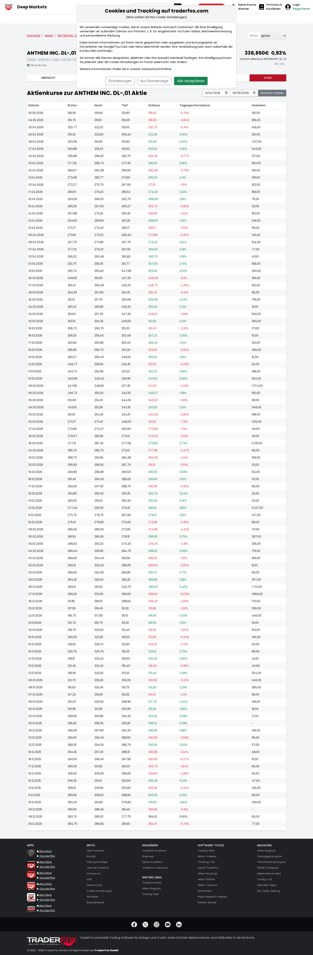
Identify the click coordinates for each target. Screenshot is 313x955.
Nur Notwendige (154, 81)
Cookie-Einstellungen (124, 62)
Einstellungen (120, 81)
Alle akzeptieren (191, 81)
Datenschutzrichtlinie (156, 69)
